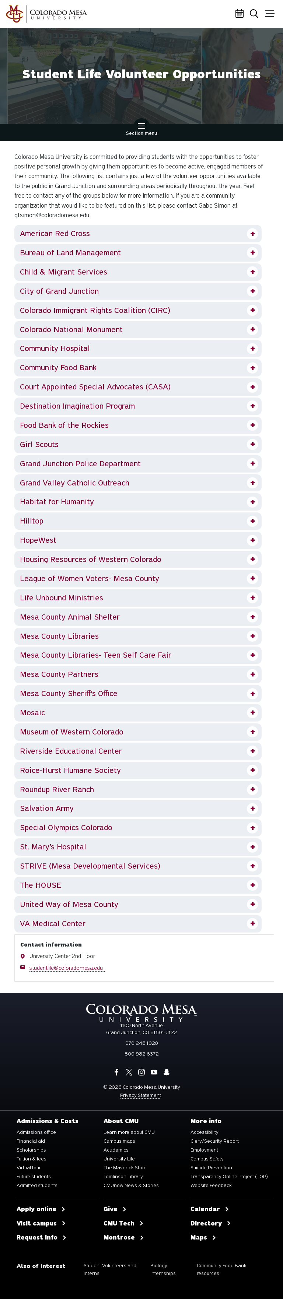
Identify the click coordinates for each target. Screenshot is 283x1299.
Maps (203, 1237)
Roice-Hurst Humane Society (70, 770)
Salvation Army (47, 808)
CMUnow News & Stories (131, 1186)
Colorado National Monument (71, 329)
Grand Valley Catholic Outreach (74, 483)
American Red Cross (55, 233)
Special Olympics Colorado (66, 827)
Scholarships (31, 1150)
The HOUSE (40, 885)
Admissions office (36, 1132)
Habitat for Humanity (57, 502)
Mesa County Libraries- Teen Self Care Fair (95, 655)
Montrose (124, 1237)
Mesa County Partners (59, 674)
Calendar (240, 14)
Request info (42, 1237)
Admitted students (37, 1186)
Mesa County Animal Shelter (70, 617)
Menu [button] (269, 11)
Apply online (41, 1209)
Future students (34, 1177)
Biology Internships (163, 1269)
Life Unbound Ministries (61, 598)
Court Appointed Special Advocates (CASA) (95, 387)
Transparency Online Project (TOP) (229, 1177)
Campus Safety (207, 1159)
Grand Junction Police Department (80, 463)
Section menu (141, 130)
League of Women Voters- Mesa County (89, 578)
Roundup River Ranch (57, 789)
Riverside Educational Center (71, 751)
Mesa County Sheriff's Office (69, 693)
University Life (119, 1159)
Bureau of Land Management (70, 253)
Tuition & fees (31, 1159)
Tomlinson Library (123, 1177)
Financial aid (31, 1141)
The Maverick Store (125, 1168)
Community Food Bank (58, 367)
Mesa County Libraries (59, 636)
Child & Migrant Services (63, 272)
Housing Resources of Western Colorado (90, 559)
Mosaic (32, 712)
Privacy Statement (140, 1095)
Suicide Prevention (211, 1168)
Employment (204, 1150)
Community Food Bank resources (222, 1269)
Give (115, 1209)
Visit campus (41, 1223)
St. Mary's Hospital (53, 847)
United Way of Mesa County (69, 904)
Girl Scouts (39, 444)
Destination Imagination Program (77, 406)
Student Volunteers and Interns (110, 1269)
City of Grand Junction (59, 291)
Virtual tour (29, 1168)
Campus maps (119, 1141)
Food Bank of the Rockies (64, 425)
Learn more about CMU (129, 1132)
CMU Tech (124, 1223)
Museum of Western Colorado (71, 732)
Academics (116, 1150)
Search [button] (255, 14)
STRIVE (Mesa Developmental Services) (90, 866)
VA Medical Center (52, 923)
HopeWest (38, 540)
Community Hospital (55, 348)
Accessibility (205, 1132)
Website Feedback (211, 1186)
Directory (211, 1223)
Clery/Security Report (215, 1141)
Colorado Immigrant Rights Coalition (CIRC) (95, 310)
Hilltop (31, 521)
